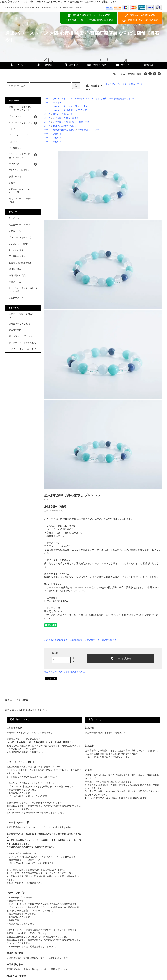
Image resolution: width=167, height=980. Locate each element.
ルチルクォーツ (113, 84)
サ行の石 (57, 141)
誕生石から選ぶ (60, 114)
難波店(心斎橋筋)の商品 (64, 126)
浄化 (139, 84)
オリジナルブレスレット (89, 130)
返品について (50, 672)
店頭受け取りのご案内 (19, 324)
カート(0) (122, 65)
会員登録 (44, 65)
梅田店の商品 (15, 269)
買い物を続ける (109, 640)
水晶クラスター (16, 298)
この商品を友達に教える (56, 640)
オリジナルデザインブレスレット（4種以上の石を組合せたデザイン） (101, 98)
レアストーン (15, 231)
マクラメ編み (128, 84)
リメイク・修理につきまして (22, 349)
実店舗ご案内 (15, 330)
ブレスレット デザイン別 (65, 106)
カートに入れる (120, 658)
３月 (72, 114)
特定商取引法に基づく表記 (72, 672)
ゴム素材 (83, 106)
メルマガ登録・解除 (131, 73)
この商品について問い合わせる (84, 640)
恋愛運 (75, 118)
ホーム (47, 98)
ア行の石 (57, 134)
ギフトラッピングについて (21, 336)
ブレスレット (59, 98)
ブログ (115, 73)
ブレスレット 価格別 (63, 110)
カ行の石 (57, 137)
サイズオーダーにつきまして (22, 343)
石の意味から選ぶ (61, 118)
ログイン (70, 65)
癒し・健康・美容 (80, 122)
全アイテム (58, 102)
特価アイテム (15, 282)
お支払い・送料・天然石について (22, 316)
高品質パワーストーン (19, 225)
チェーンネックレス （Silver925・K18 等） (23, 290)
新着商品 (148, 65)
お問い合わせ (96, 65)
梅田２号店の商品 (17, 275)
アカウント (18, 65)
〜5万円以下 (81, 110)
